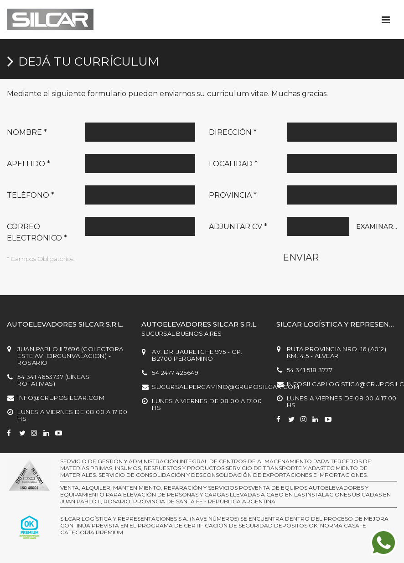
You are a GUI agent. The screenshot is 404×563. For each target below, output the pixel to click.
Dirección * (233, 132)
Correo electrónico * (37, 232)
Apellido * (28, 163)
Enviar (301, 257)
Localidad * (233, 163)
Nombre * (27, 132)
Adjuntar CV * (238, 226)
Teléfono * (30, 195)
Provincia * (233, 195)
